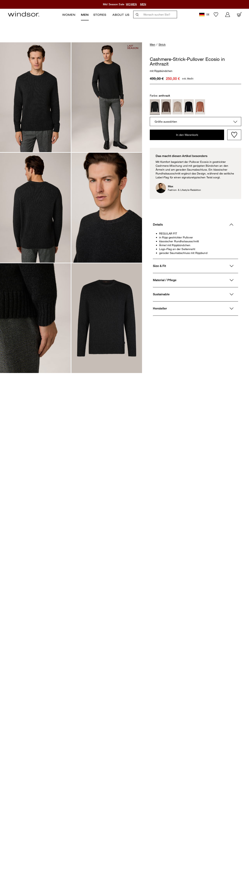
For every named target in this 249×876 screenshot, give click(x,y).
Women (68, 14)
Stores (99, 14)
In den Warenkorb (187, 134)
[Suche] (137, 14)
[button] (204, 14)
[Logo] (23, 14)
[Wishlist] (234, 135)
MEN (143, 4)
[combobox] (195, 121)
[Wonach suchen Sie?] (159, 14)
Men (85, 14)
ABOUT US (120, 14)
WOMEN (131, 4)
